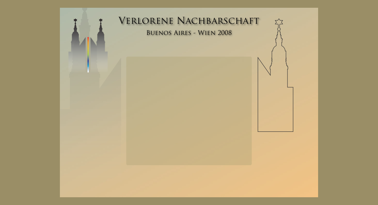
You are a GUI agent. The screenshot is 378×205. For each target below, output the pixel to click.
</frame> (189, 111)
